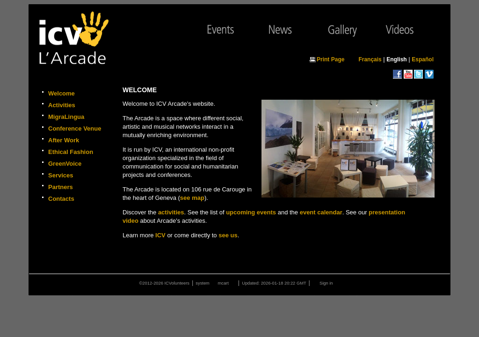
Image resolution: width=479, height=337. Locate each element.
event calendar (321, 212)
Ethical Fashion (70, 151)
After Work (63, 140)
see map (192, 197)
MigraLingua (66, 116)
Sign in (326, 283)
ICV (160, 235)
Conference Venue (74, 128)
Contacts (61, 198)
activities (171, 212)
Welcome (61, 93)
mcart (223, 283)
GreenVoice (64, 163)
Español (423, 59)
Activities (61, 105)
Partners (60, 186)
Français (369, 59)
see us (227, 235)
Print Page (330, 59)
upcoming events (251, 212)
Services (60, 175)
